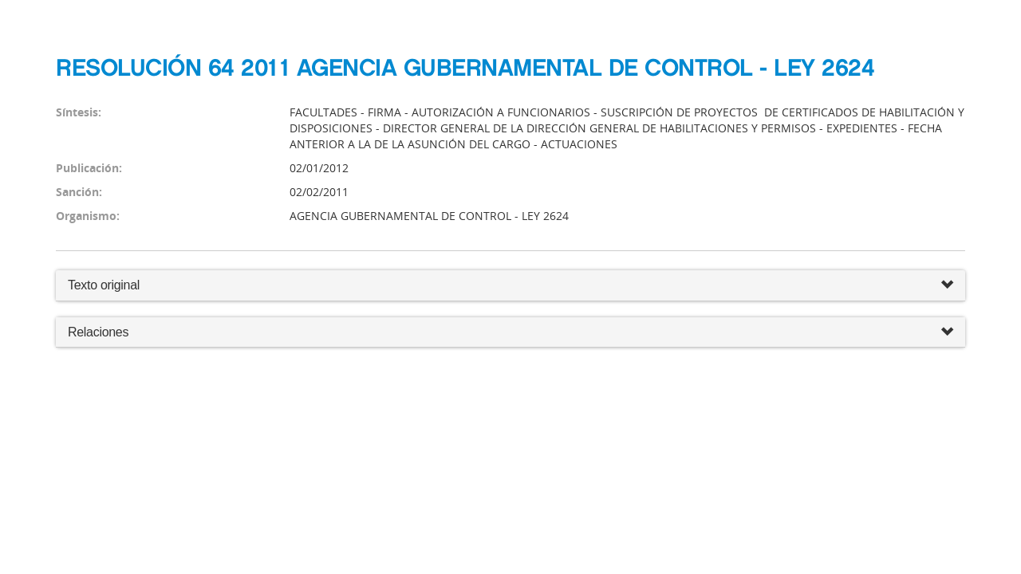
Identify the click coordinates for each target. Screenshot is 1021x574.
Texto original (104, 285)
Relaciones (510, 332)
